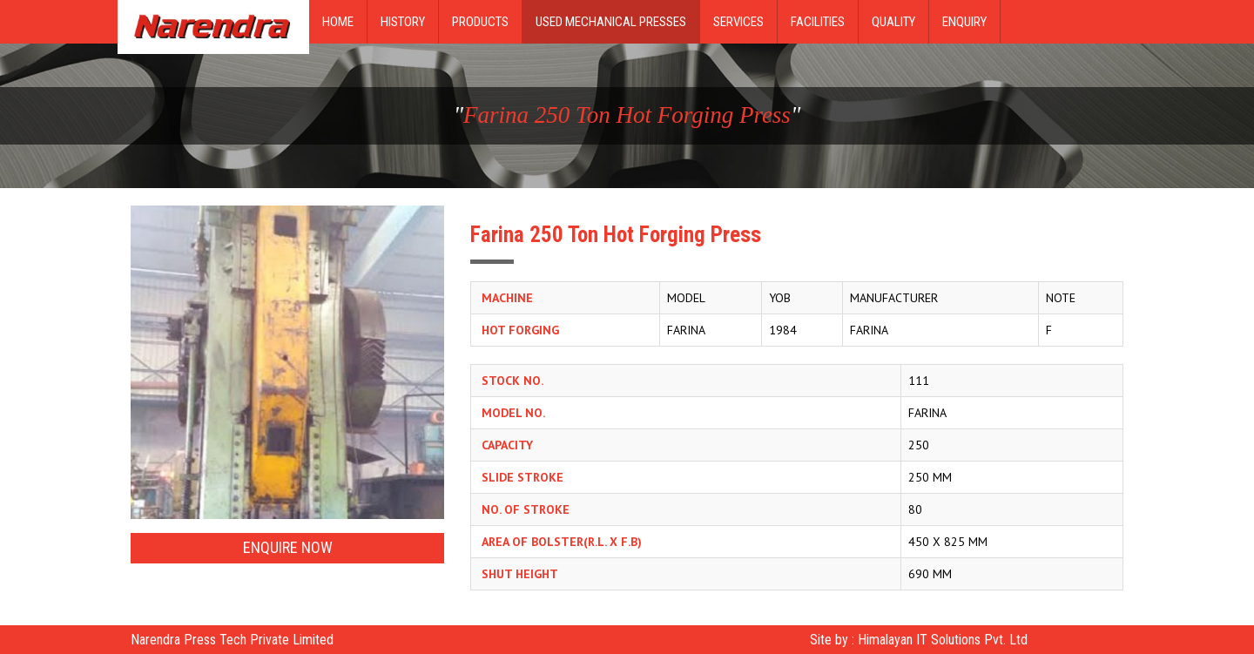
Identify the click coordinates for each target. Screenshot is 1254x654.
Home (338, 22)
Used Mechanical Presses (611, 22)
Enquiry (964, 22)
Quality (893, 22)
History (403, 22)
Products (480, 22)
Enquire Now (288, 547)
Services (738, 22)
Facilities (818, 22)
